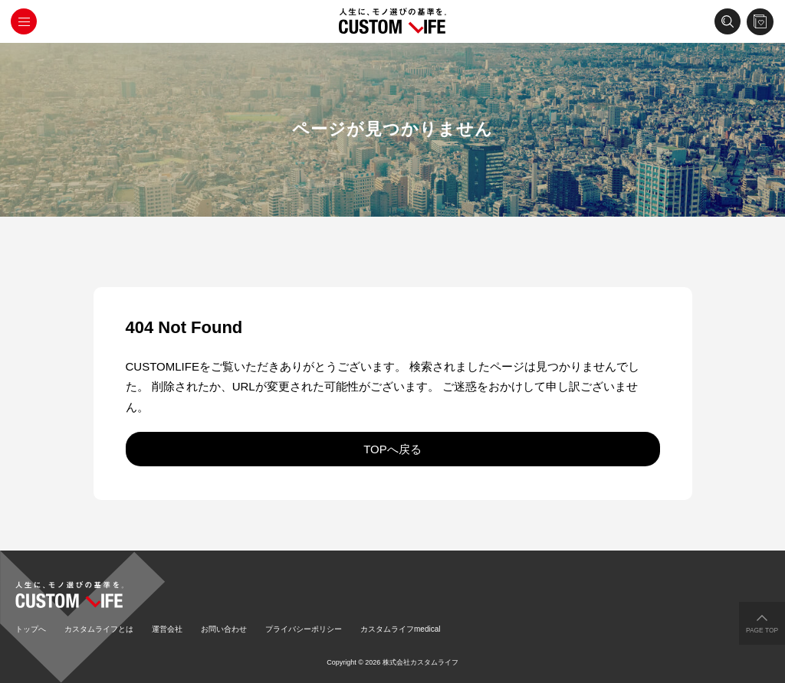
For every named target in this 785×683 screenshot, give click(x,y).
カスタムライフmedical (400, 629)
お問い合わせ (224, 629)
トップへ (30, 629)
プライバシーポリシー (303, 629)
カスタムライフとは (98, 629)
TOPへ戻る (392, 449)
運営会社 (167, 629)
